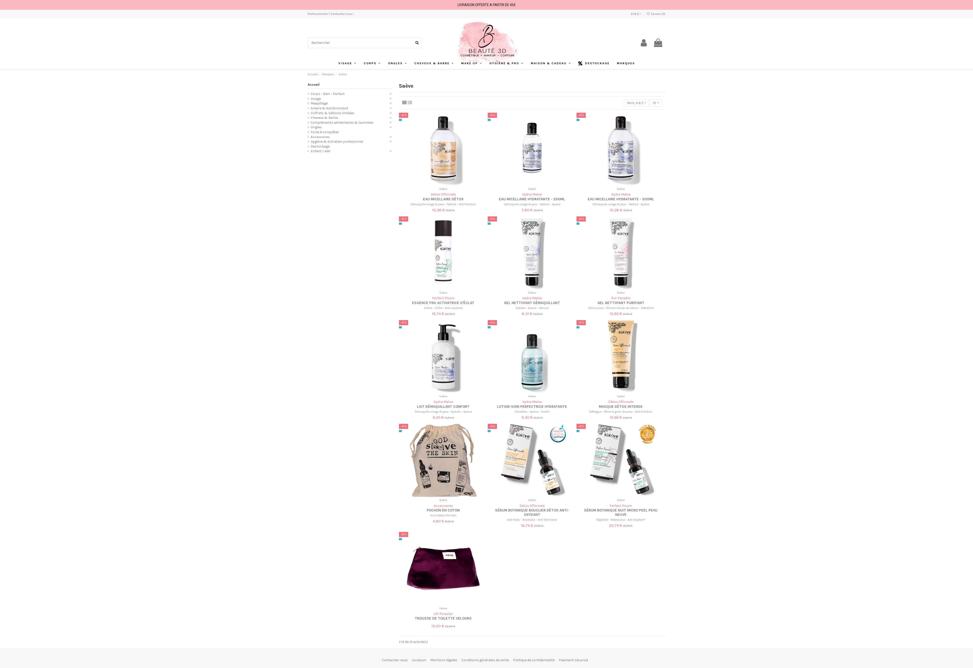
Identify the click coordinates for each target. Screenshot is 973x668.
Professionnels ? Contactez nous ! (331, 14)
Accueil (314, 85)
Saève (443, 189)
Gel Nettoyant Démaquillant (532, 303)
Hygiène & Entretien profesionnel (337, 141)
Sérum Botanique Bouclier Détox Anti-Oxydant (532, 512)
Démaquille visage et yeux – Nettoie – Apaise (532, 204)
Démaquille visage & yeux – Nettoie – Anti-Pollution (443, 204)
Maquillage (319, 103)
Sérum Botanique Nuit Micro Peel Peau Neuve (621, 512)
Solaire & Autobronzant (329, 108)
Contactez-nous (395, 660)
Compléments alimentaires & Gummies (342, 123)
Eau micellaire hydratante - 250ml (532, 199)
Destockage (320, 146)
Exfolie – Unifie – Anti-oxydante (443, 308)
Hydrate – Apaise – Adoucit (532, 308)
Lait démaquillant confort (443, 406)
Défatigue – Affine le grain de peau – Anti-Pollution (620, 411)
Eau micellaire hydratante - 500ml (621, 199)
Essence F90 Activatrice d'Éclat (443, 303)
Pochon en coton (443, 510)
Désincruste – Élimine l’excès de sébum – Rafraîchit (621, 308)
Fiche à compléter (325, 132)
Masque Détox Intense (621, 406)
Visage (316, 99)
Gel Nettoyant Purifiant (620, 303)
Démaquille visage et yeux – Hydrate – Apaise (443, 411)
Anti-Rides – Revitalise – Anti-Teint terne (532, 519)
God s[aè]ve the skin (443, 515)
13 (656, 103)
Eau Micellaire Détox (443, 199)
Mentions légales (443, 660)
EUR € (636, 14)
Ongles (316, 127)
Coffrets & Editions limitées (332, 113)
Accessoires (320, 137)
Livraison (419, 660)
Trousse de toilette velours (443, 618)
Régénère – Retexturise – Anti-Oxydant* (620, 519)
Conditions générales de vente (485, 660)
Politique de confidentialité (534, 660)
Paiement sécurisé (573, 660)
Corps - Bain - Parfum (328, 94)
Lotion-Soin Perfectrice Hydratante (532, 406)
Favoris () (656, 14)
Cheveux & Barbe (324, 118)
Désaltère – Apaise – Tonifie (532, 411)
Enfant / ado (320, 151)
